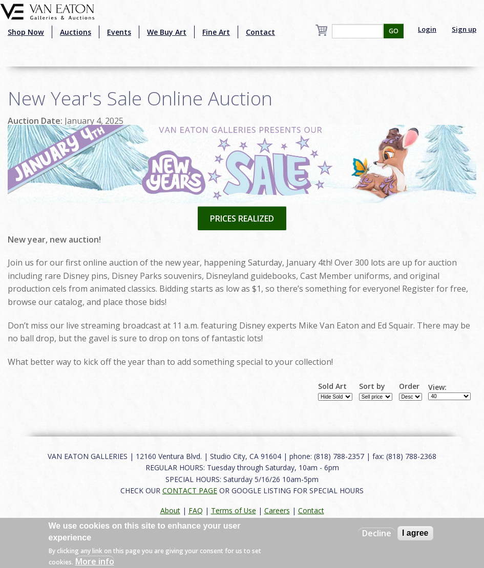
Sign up (464, 29)
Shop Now (26, 32)
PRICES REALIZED (242, 218)
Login (427, 29)
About (170, 510)
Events (119, 32)
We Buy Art (166, 32)
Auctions (75, 32)
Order (409, 386)
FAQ (195, 510)
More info (94, 561)
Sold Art (332, 386)
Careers (277, 510)
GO (393, 31)
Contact (260, 32)
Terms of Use (233, 510)
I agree (415, 533)
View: (437, 387)
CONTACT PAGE (189, 490)
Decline (376, 533)
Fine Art (216, 32)
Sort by (372, 386)
